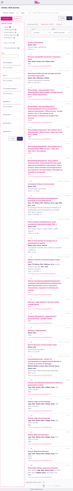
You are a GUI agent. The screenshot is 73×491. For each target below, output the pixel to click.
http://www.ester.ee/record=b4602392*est (40, 323)
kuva (33, 29)
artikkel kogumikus (11, 35)
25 (31, 465)
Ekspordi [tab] (59, 24)
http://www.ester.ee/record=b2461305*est (40, 122)
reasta (53, 29)
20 (31, 380)
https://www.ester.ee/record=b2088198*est (40, 337)
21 (31, 399)
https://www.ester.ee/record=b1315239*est (40, 427)
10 (31, 196)
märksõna (7, 102)
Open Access (9, 43)
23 (31, 432)
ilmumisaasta (8, 63)
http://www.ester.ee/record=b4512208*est (40, 294)
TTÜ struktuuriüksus (10, 89)
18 (31, 342)
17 (31, 328)
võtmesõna (7, 131)
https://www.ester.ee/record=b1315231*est (39, 394)
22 (31, 415)
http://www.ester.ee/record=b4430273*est (40, 176)
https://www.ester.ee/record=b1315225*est (40, 444)
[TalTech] (37, 2)
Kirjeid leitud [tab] (32, 24)
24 (31, 449)
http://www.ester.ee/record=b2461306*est (40, 99)
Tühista (62, 18)
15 (31, 299)
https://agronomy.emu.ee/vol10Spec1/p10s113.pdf (41, 273)
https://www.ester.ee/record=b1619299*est (40, 66)
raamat (7, 27)
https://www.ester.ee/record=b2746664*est (40, 309)
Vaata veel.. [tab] (47, 24)
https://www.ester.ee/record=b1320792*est (40, 375)
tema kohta (7, 123)
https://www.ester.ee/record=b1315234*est (40, 411)
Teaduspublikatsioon (12, 48)
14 (31, 278)
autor (5, 76)
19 (31, 356)
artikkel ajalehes (10, 32)
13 (31, 257)
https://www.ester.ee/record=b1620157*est (40, 460)
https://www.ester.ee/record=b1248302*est (40, 477)
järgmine (58, 486)
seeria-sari (7, 115)
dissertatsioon (9, 38)
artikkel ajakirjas (10, 30)
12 (31, 238)
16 (31, 313)
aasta (2, 53)
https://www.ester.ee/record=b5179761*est (39, 139)
